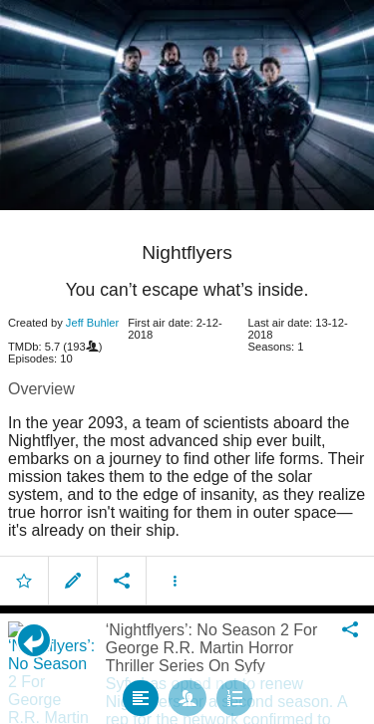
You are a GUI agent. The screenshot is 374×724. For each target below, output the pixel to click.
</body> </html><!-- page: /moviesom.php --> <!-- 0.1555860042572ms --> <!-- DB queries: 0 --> (187, 362)
